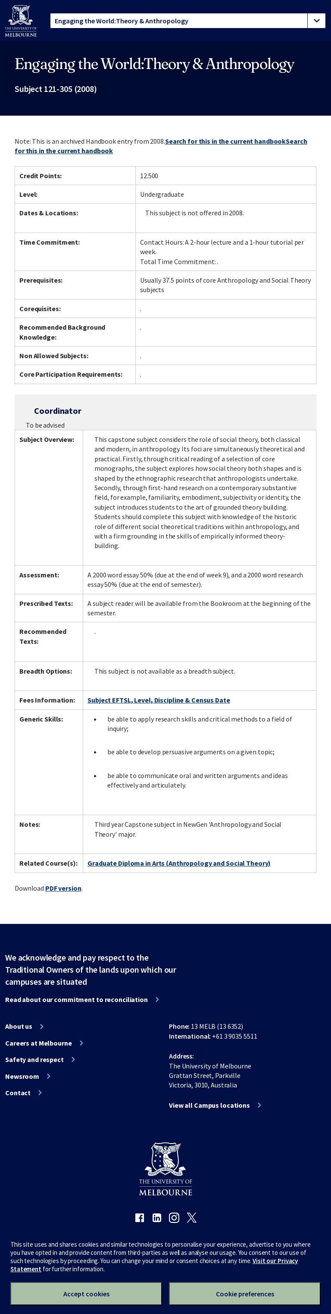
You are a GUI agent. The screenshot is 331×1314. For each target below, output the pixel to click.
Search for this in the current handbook (225, 141)
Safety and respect (34, 1059)
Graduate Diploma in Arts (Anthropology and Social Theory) (179, 863)
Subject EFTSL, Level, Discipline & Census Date (158, 700)
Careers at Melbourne (38, 1043)
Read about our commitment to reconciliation (76, 999)
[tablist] (188, 20)
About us (18, 1026)
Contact (18, 1092)
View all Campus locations (209, 1105)
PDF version (63, 888)
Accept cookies (86, 1293)
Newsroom (22, 1076)
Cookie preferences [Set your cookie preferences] (245, 1293)
